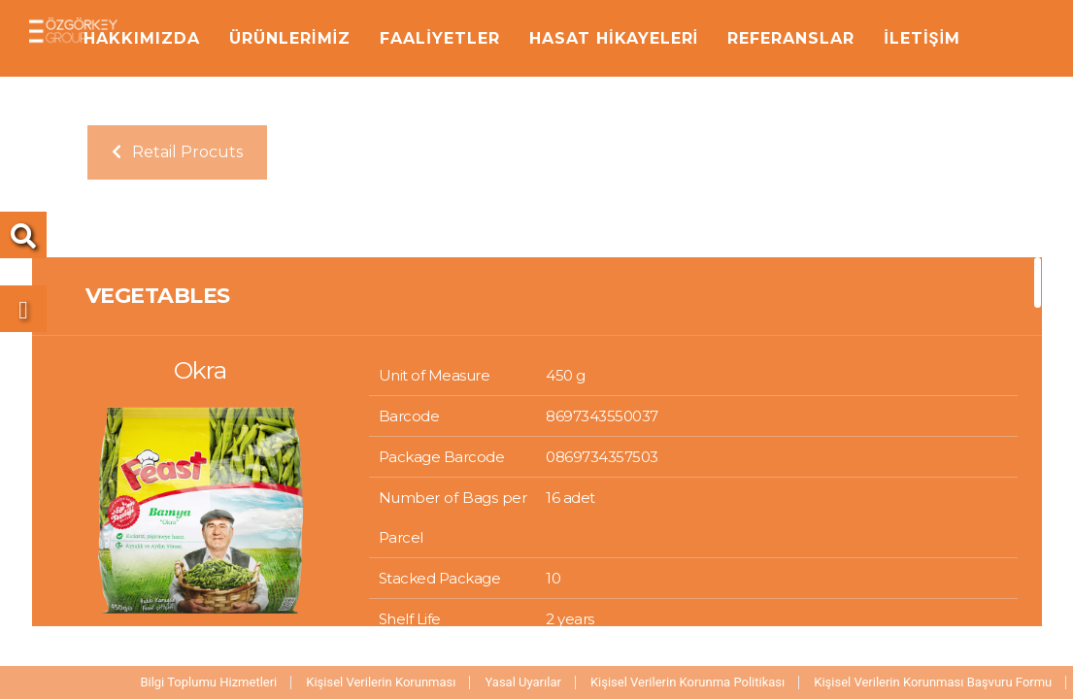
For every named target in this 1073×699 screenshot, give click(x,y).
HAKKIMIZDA (142, 38)
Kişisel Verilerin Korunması (380, 682)
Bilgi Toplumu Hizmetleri (208, 682)
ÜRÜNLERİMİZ (290, 38)
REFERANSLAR (791, 38)
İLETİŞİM (922, 38)
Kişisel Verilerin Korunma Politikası (687, 682)
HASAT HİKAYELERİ (613, 38)
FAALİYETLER (440, 38)
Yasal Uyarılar (522, 682)
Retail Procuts (177, 152)
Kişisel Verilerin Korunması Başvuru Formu (933, 682)
